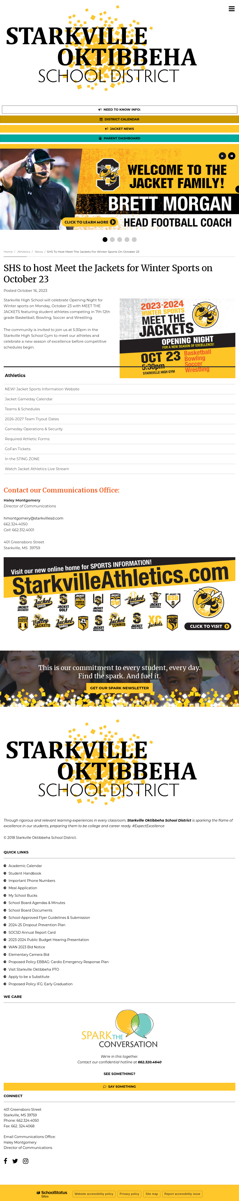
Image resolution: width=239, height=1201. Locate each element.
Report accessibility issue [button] (182, 1194)
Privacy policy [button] (129, 1194)
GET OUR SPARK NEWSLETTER (119, 688)
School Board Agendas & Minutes (37, 903)
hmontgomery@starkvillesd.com (33, 518)
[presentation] (222, 156)
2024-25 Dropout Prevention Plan (37, 925)
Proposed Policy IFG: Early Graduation (41, 984)
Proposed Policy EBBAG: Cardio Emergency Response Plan (59, 962)
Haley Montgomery (20, 1142)
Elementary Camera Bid (29, 954)
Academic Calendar (25, 866)
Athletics (23, 251)
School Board (20, 910)
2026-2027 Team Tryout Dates (32, 419)
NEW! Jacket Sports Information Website (50, 390)
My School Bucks (23, 895)
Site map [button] (151, 1194)
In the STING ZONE (22, 459)
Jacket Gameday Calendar (29, 399)
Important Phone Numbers (32, 880)
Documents (42, 910)
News (39, 251)
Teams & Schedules (22, 409)
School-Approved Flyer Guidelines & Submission (49, 917)
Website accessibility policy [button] (94, 1194)
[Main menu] (231, 8)
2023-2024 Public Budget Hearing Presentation (49, 940)
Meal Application (23, 888)
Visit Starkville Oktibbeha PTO (34, 969)
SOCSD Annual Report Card (32, 932)
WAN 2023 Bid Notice (27, 947)
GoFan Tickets (17, 449)
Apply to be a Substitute (29, 977)
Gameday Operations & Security (34, 429)
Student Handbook (25, 873)
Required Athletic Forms (27, 439)
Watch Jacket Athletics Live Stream (45, 470)
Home (8, 251)
